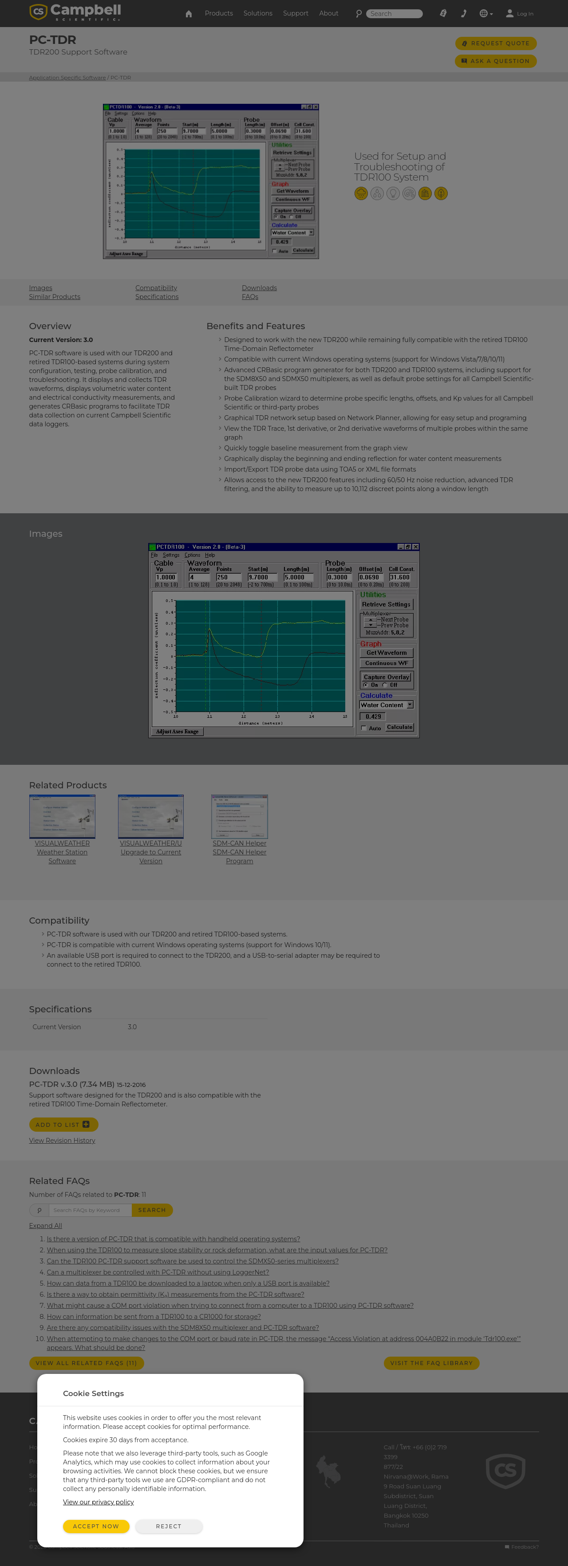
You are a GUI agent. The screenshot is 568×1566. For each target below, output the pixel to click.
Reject (168, 1526)
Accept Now (96, 1526)
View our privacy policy (98, 1502)
